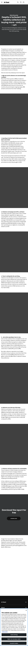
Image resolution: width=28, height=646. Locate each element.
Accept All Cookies (14, 643)
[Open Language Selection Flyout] (26, 2)
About (14, 607)
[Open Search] (18, 2)
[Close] (26, 610)
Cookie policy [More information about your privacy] (5, 631)
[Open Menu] (2, 2)
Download (14, 518)
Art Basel (14, 602)
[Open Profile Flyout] (21, 2)
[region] (14, 627)
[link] (6, 2)
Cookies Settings (14, 634)
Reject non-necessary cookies (14, 639)
